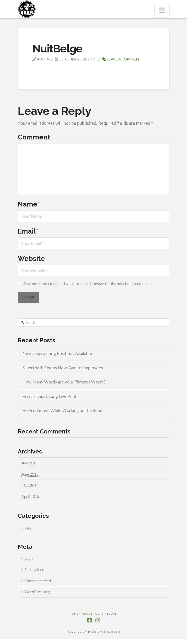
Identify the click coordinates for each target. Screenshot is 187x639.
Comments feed (37, 580)
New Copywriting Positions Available (57, 353)
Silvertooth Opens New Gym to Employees (62, 367)
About (87, 613)
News (26, 527)
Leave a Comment (121, 59)
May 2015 (30, 485)
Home (74, 613)
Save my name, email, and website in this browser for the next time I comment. (87, 283)
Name (29, 204)
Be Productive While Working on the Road (62, 410)
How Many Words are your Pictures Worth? (63, 381)
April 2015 (30, 496)
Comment (34, 137)
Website (31, 258)
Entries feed (34, 569)
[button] (162, 10)
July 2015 (29, 463)
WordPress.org (37, 591)
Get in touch (106, 613)
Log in (29, 558)
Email (28, 231)
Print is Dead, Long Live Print (49, 396)
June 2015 (29, 474)
